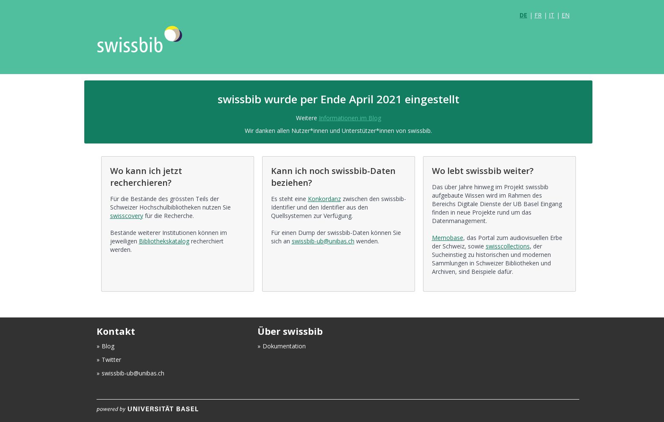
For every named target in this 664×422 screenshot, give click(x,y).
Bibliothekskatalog (164, 241)
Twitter (111, 360)
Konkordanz (324, 199)
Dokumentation (284, 346)
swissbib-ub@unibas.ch (323, 241)
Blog (108, 346)
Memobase (447, 238)
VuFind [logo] (156, 48)
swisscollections (508, 246)
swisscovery (126, 216)
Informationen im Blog (350, 118)
